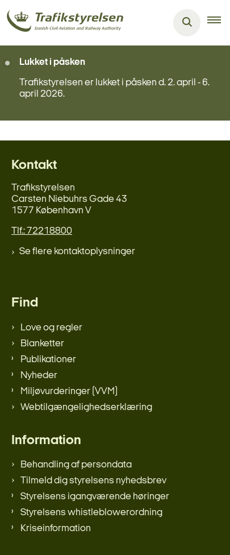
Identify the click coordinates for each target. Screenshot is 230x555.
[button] (218, 22)
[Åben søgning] (186, 22)
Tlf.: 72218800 (41, 231)
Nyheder (38, 375)
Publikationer (48, 360)
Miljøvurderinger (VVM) (69, 391)
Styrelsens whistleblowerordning (91, 512)
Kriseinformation (55, 528)
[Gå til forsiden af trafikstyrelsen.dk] (61, 23)
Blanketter (42, 344)
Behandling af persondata (76, 465)
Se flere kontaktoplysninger (77, 251)
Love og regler (51, 328)
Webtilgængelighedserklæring (86, 407)
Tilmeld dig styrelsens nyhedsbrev (93, 481)
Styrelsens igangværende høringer (94, 497)
